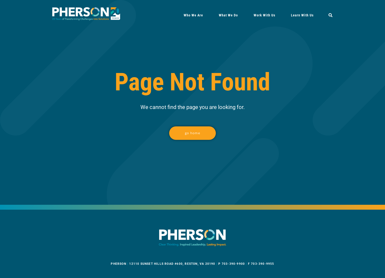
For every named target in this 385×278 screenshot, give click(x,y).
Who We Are (193, 15)
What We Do (228, 15)
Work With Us (264, 15)
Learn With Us (302, 15)
